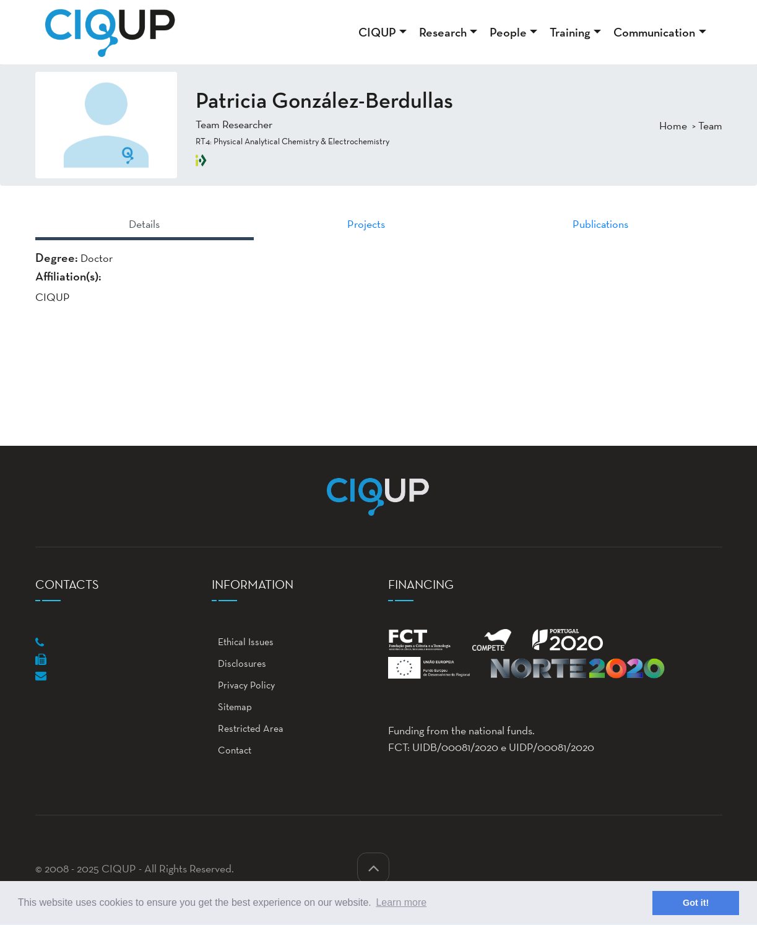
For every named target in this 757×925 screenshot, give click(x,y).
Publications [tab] (600, 224)
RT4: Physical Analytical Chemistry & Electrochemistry (292, 141)
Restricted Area (247, 728)
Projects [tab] (366, 224)
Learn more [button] (401, 902)
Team (710, 125)
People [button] (508, 32)
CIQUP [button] (377, 32)
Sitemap (232, 706)
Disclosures (239, 663)
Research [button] (443, 32)
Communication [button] (654, 32)
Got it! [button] (696, 903)
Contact (231, 750)
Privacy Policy (243, 685)
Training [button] (570, 32)
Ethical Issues (243, 641)
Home (673, 125)
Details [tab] (144, 224)
